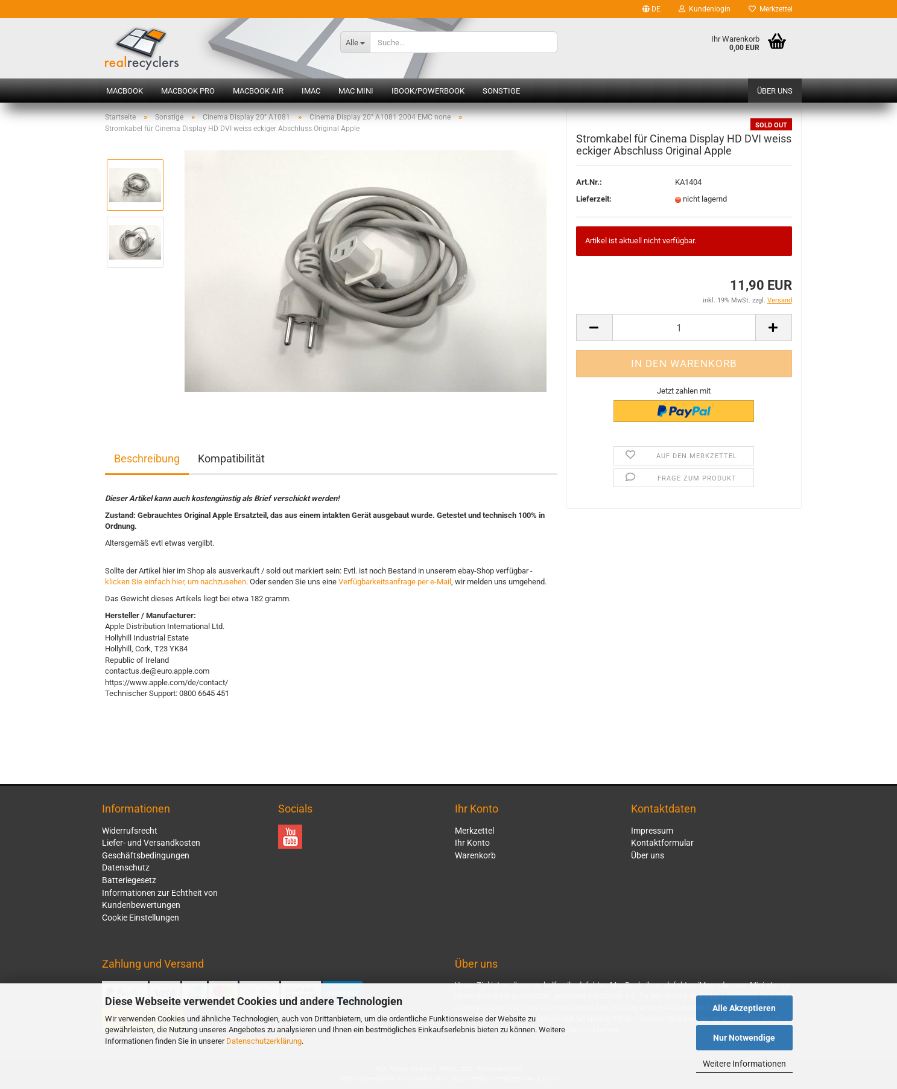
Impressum (652, 830)
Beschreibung (147, 458)
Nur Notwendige (744, 1038)
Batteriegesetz (129, 880)
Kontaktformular (662, 843)
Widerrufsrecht (129, 830)
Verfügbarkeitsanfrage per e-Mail (394, 581)
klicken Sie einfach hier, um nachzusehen (175, 581)
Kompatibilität (231, 458)
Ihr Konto (472, 843)
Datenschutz (126, 867)
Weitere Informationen (744, 1063)
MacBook (124, 90)
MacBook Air (258, 90)
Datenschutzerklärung (264, 1041)
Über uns (775, 90)
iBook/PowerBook (427, 90)
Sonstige (501, 90)
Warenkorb (475, 855)
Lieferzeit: (594, 201)
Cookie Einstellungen (140, 917)
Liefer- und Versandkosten (151, 843)
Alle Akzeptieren (744, 1008)
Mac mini (355, 90)
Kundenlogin (705, 9)
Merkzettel (771, 9)
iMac (311, 90)
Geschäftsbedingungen (145, 855)
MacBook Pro (188, 90)
